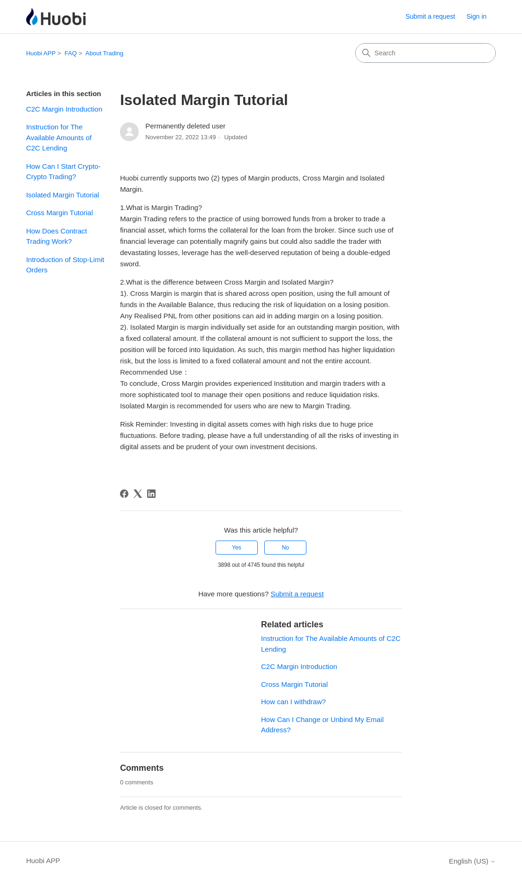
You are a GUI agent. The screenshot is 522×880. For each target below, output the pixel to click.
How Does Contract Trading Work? (56, 236)
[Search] (425, 53)
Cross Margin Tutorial (59, 213)
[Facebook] (124, 493)
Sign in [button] (477, 16)
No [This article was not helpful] (285, 547)
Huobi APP (41, 53)
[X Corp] (138, 493)
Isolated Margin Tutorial (62, 195)
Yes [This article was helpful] (236, 547)
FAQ (71, 53)
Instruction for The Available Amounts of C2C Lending (59, 137)
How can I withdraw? (293, 702)
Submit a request (430, 16)
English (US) (472, 861)
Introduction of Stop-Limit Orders (65, 265)
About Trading (104, 53)
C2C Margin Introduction (64, 109)
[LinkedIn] (151, 493)
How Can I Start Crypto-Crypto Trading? (63, 171)
